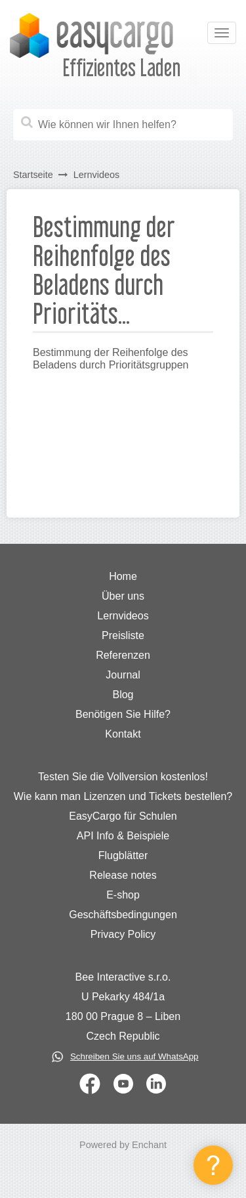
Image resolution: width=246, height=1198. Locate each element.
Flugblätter (123, 855)
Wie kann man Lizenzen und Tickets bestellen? (123, 796)
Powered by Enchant (123, 1145)
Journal (123, 674)
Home (123, 576)
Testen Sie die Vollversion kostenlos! (123, 776)
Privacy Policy (123, 934)
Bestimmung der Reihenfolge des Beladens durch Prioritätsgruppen (110, 358)
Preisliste (123, 635)
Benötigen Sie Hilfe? (123, 714)
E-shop (123, 894)
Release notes (122, 875)
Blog (122, 694)
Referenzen (123, 655)
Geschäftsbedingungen (123, 914)
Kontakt (122, 734)
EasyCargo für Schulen (123, 816)
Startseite (33, 174)
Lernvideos (96, 174)
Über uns (123, 596)
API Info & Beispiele (123, 835)
